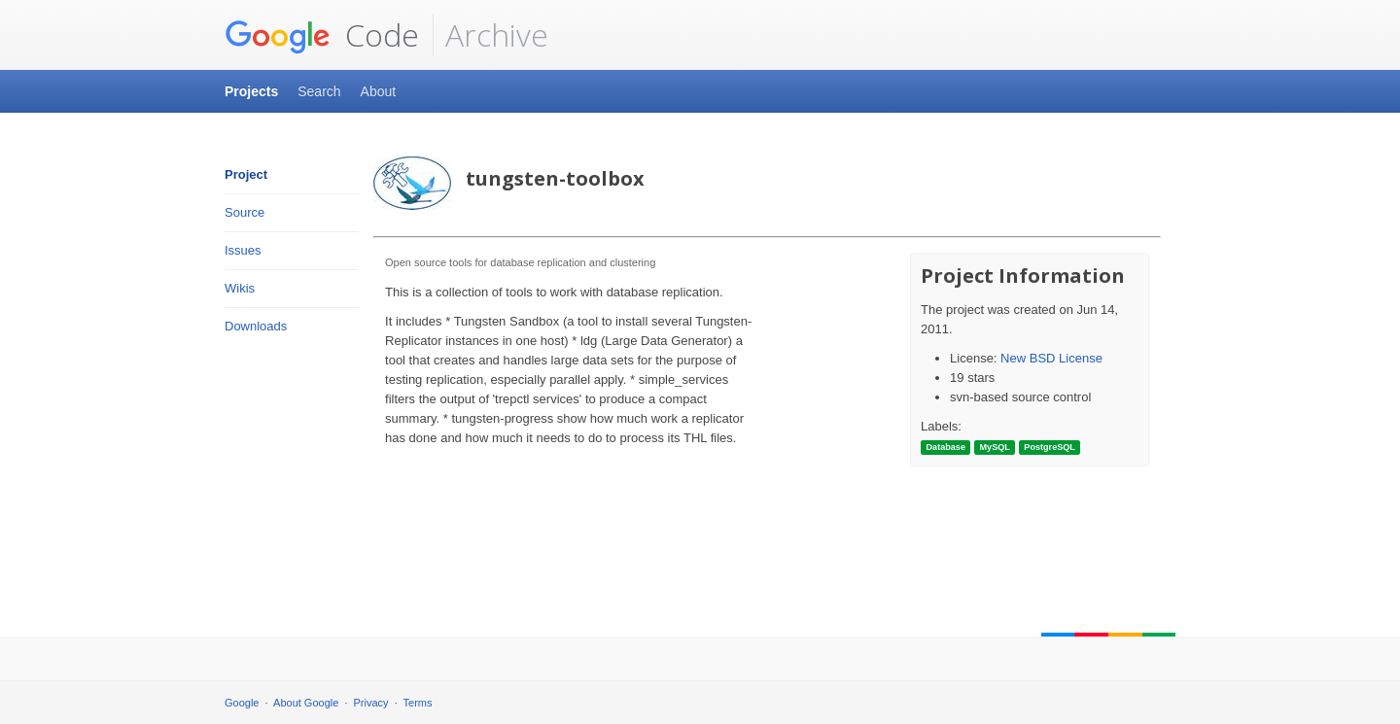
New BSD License (1051, 358)
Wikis (240, 288)
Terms (418, 702)
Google (242, 702)
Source (244, 212)
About (379, 91)
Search (319, 91)
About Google (305, 702)
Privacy (371, 702)
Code (322, 35)
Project (246, 174)
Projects (251, 91)
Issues (243, 250)
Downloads (256, 326)
